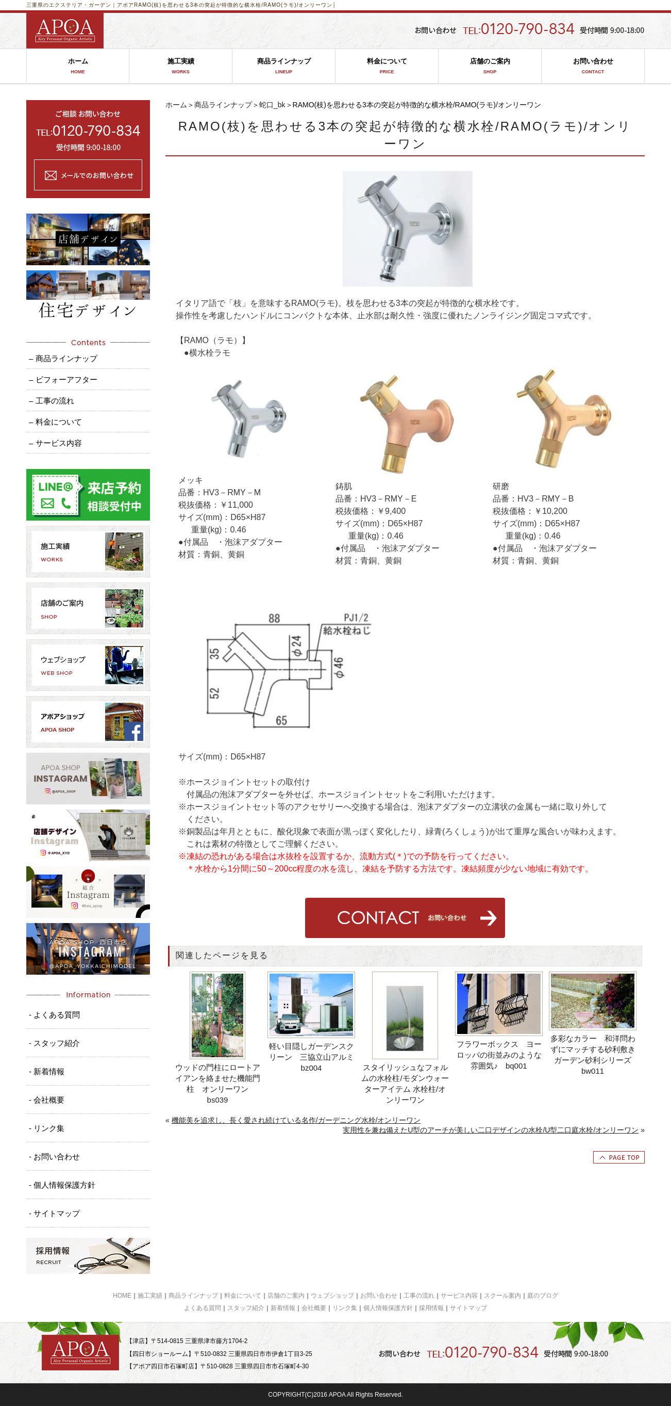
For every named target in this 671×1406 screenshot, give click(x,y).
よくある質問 (202, 1308)
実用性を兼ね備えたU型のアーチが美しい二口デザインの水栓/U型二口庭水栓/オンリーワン (491, 1130)
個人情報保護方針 (388, 1308)
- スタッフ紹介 (54, 1043)
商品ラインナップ (283, 66)
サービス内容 (459, 1295)
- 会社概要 (46, 1099)
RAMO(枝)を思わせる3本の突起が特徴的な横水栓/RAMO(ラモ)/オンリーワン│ (235, 5)
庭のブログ (542, 1295)
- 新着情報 (46, 1071)
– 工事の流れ (51, 400)
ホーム (78, 66)
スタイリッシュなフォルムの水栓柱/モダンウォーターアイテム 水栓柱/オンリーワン (404, 1083)
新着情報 (283, 1308)
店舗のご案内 (490, 66)
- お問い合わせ (54, 1156)
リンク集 (344, 1308)
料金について (387, 66)
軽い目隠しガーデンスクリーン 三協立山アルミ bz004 (312, 1057)
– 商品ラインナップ (63, 358)
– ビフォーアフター (63, 379)
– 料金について (55, 421)
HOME (122, 1295)
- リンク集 (46, 1128)
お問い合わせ (593, 66)
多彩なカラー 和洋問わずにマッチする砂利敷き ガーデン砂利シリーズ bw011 (594, 1054)
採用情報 (431, 1308)
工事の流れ (419, 1295)
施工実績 (180, 66)
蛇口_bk (272, 105)
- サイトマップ (54, 1213)
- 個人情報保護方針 (62, 1185)
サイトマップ (468, 1308)
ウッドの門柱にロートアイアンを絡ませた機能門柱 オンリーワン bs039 (217, 1083)
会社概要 (313, 1308)
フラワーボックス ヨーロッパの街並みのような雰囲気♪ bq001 (499, 1055)
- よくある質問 (54, 1014)
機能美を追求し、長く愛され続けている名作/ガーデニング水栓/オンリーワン (296, 1120)
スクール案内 (502, 1295)
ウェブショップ (332, 1295)
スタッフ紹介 (245, 1308)
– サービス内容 (55, 443)
